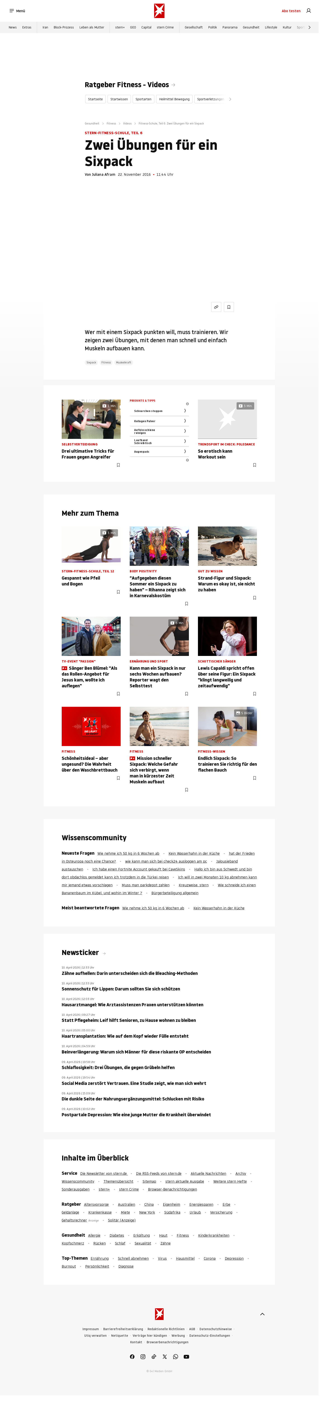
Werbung (178, 1336)
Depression (234, 1258)
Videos (127, 123)
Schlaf (120, 1243)
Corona (210, 1258)
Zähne (165, 1243)
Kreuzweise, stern (194, 885)
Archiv (240, 1173)
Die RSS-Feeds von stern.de (158, 1173)
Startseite (95, 99)
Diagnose (126, 1266)
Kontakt (136, 1342)
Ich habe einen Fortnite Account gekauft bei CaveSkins (138, 869)
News (13, 27)
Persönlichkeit (97, 1266)
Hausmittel (185, 1258)
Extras (26, 27)
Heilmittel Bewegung (174, 99)
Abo (291, 10)
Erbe (226, 1204)
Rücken (99, 1243)
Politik (212, 27)
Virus (162, 1258)
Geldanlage (70, 1212)
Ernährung (100, 1258)
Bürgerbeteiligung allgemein (174, 893)
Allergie (94, 1235)
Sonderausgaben (75, 1189)
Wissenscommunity (78, 1181)
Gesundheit (251, 27)
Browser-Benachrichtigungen (172, 1189)
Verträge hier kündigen (150, 1336)
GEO (133, 27)
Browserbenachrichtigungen (167, 1342)
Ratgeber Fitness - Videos (127, 84)
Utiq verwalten (95, 1336)
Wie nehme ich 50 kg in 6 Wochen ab (128, 853)
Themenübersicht (118, 1181)
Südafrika (172, 1212)
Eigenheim (171, 1204)
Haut (163, 1235)
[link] (308, 10)
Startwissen (119, 99)
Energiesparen (201, 1204)
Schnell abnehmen (133, 1258)
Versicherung (221, 1212)
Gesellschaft (194, 27)
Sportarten (143, 99)
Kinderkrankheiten (213, 1235)
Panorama (229, 27)
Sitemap (149, 1181)
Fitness (111, 123)
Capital (146, 27)
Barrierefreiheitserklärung (123, 1329)
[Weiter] (309, 27)
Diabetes (117, 1235)
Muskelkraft (123, 362)
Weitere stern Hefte (230, 1181)
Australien (126, 1204)
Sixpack (91, 362)
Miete (125, 1212)
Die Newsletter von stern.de (104, 1173)
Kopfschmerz (73, 1243)
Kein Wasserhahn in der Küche (194, 853)
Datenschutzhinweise (216, 1329)
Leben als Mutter (91, 27)
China (149, 1204)
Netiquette (119, 1336)
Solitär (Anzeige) (122, 1220)
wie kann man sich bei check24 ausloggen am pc (166, 861)
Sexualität (143, 1243)
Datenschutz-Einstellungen (209, 1336)
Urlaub (195, 1212)
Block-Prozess (64, 27)
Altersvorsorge (96, 1204)
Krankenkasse (100, 1212)
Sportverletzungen (210, 99)
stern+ (120, 27)
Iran (45, 27)
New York (147, 1212)
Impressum (90, 1329)
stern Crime (165, 27)
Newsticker (81, 952)
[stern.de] (159, 11)
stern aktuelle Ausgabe (184, 1181)
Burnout (69, 1266)
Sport (301, 27)
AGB (192, 1329)
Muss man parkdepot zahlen (145, 885)
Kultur (287, 27)
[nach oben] (262, 1314)
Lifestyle (271, 27)
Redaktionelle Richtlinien (166, 1329)
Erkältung (141, 1235)
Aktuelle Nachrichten (208, 1173)
